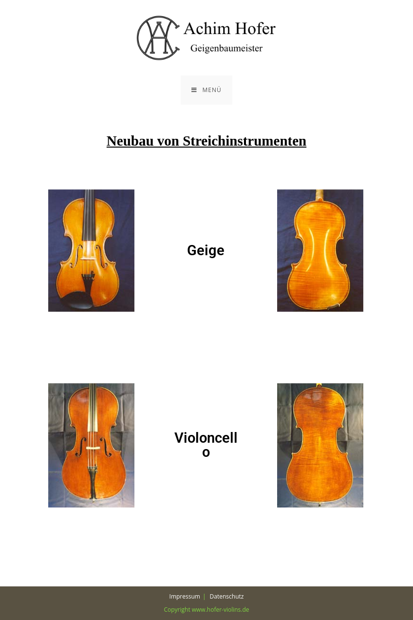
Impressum (184, 596)
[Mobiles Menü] (206, 90)
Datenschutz (227, 596)
